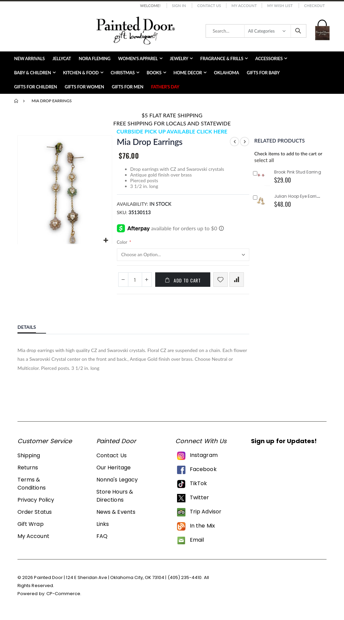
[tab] (31, 331)
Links (102, 529)
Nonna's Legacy (117, 485)
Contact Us (209, 5)
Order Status (34, 517)
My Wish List (280, 5)
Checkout (314, 5)
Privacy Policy (35, 505)
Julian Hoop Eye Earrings (299, 196)
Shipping (28, 461)
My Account (244, 5)
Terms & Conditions (31, 489)
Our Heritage (113, 473)
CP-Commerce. (64, 598)
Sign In (179, 5)
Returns (27, 473)
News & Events (115, 517)
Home (16, 101)
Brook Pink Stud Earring (297, 172)
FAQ (102, 541)
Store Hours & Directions (114, 501)
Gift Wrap (30, 529)
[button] (105, 240)
